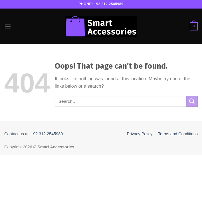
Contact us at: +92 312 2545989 (33, 134)
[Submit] (192, 101)
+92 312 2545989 (109, 4)
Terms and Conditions (178, 134)
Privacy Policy (140, 134)
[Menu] (7, 26)
